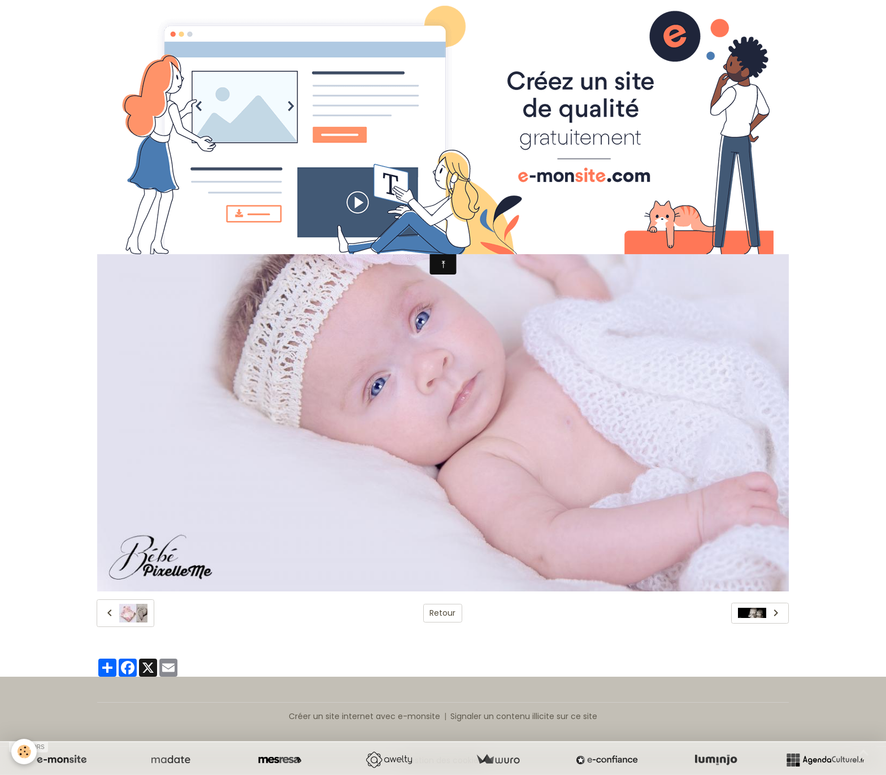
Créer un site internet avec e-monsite (364, 716)
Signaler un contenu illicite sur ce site (523, 716)
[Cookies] (24, 751)
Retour (442, 613)
